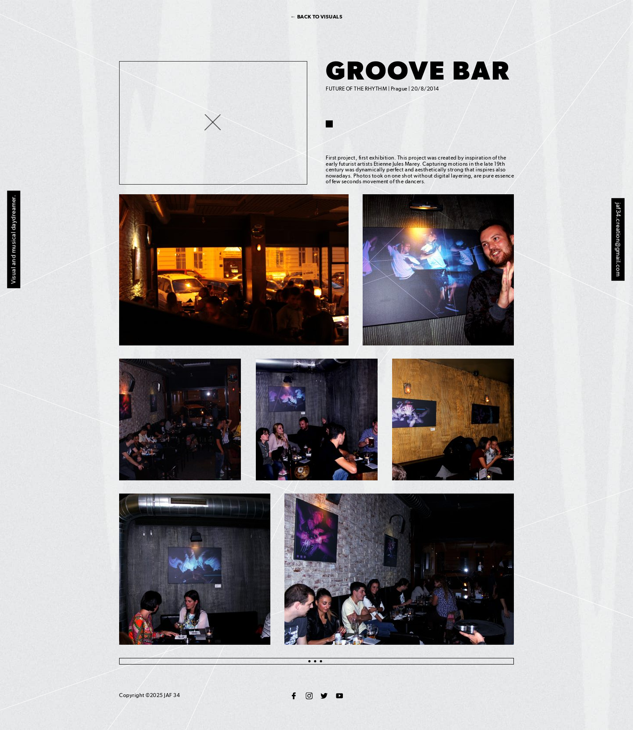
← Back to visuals (317, 17)
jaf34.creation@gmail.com (618, 239)
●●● (316, 661)
